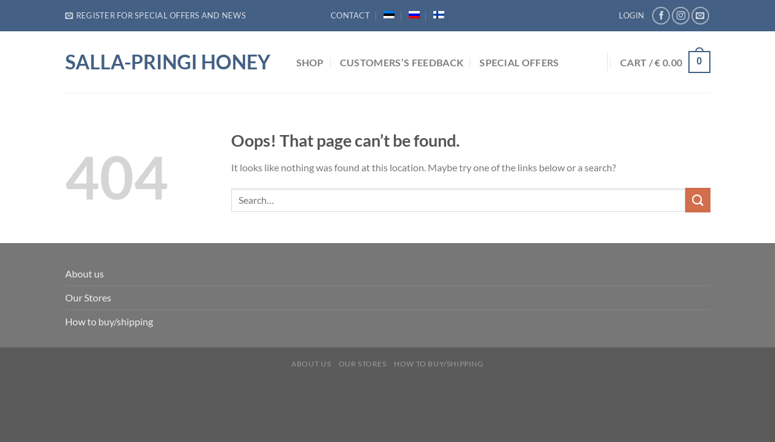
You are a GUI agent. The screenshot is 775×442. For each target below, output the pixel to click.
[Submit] (697, 200)
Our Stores (88, 297)
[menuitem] (389, 14)
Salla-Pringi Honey (167, 62)
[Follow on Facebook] (661, 16)
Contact (350, 15)
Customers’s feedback (401, 62)
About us (84, 273)
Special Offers (519, 62)
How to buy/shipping (109, 321)
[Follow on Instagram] (681, 16)
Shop (310, 62)
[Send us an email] (700, 16)
